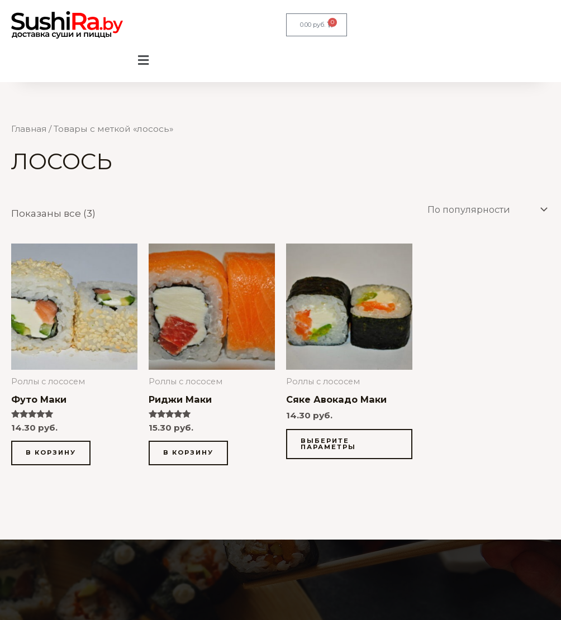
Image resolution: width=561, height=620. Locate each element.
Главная (29, 128)
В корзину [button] (52, 454)
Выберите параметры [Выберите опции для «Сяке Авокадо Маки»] (330, 445)
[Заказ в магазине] (480, 209)
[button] (143, 60)
